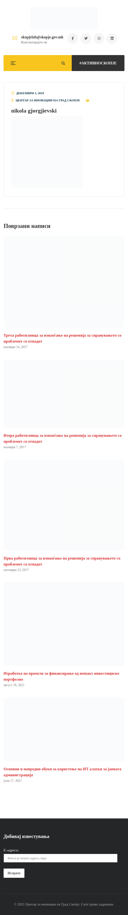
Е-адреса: (11, 850)
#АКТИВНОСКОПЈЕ (98, 63)
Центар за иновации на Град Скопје (48, 100)
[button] (46, 152)
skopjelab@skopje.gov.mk (42, 37)
